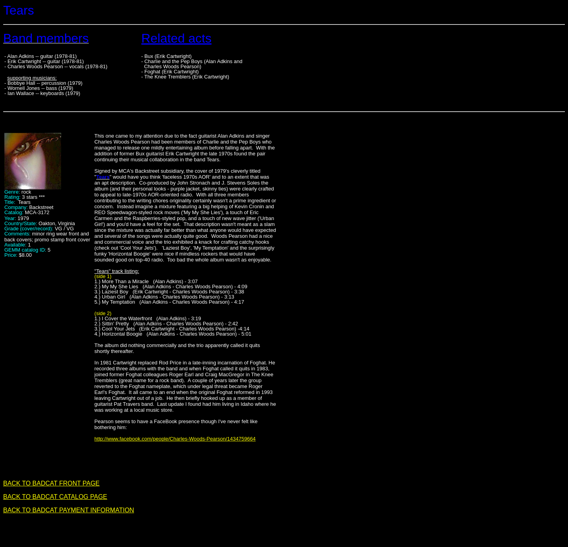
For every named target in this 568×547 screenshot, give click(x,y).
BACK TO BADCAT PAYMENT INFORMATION (68, 510)
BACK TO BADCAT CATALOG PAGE (55, 496)
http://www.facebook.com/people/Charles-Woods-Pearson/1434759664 (175, 439)
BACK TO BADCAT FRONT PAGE (51, 483)
